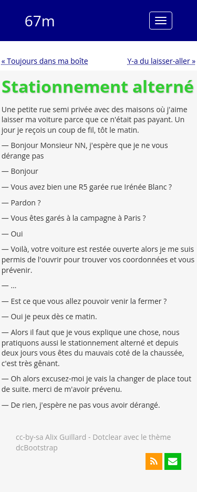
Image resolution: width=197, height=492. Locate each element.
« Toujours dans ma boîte (45, 61)
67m (40, 21)
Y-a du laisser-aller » (161, 61)
